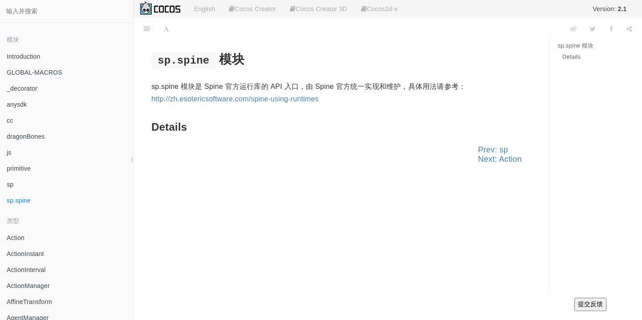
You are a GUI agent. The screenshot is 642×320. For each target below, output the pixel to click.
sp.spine (19, 200)
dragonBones (26, 136)
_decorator (22, 88)
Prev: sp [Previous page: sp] (493, 149)
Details (571, 56)
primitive (19, 168)
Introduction (24, 56)
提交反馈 (590, 304)
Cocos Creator (252, 8)
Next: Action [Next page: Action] (500, 159)
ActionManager (28, 285)
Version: (609, 8)
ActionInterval (26, 269)
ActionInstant (25, 253)
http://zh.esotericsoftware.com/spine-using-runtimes (235, 99)
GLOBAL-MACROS (34, 72)
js (9, 152)
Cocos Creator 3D (318, 8)
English (204, 8)
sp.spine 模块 (575, 45)
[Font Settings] (166, 29)
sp (10, 184)
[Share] (629, 29)
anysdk (17, 104)
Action (15, 237)
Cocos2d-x (379, 8)
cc (10, 120)
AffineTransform (29, 301)
